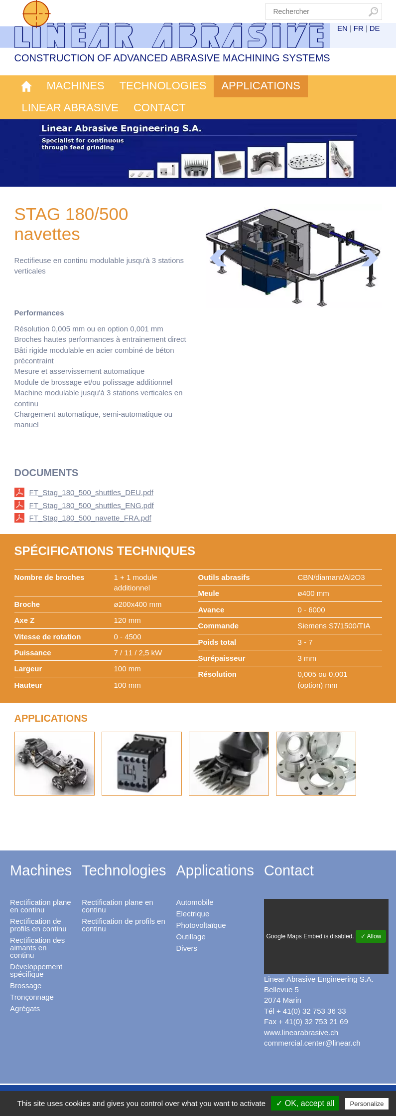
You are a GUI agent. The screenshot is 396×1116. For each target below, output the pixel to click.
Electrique (193, 913)
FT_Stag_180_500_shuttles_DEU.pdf (91, 492)
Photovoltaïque (201, 925)
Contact (159, 107)
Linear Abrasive (70, 107)
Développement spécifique (36, 970)
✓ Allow (371, 936)
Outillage (191, 936)
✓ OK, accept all (305, 1103)
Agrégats (25, 1008)
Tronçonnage (32, 997)
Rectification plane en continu (40, 906)
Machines (76, 85)
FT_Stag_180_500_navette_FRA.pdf (90, 518)
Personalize (367, 1104)
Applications (260, 85)
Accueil (26, 86)
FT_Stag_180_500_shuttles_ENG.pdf (91, 505)
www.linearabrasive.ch (301, 1032)
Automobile (195, 902)
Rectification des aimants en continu (37, 947)
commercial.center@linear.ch (312, 1043)
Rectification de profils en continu (38, 925)
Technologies (163, 85)
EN (342, 28)
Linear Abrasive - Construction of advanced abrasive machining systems (179, 24)
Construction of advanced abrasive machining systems (172, 57)
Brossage (25, 985)
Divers (187, 948)
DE (375, 28)
